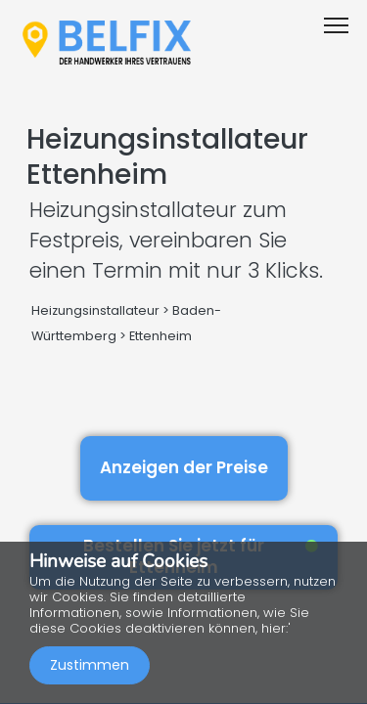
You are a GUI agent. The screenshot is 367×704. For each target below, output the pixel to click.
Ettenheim (160, 336)
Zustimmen (89, 665)
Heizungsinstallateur (95, 310)
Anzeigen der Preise (184, 467)
